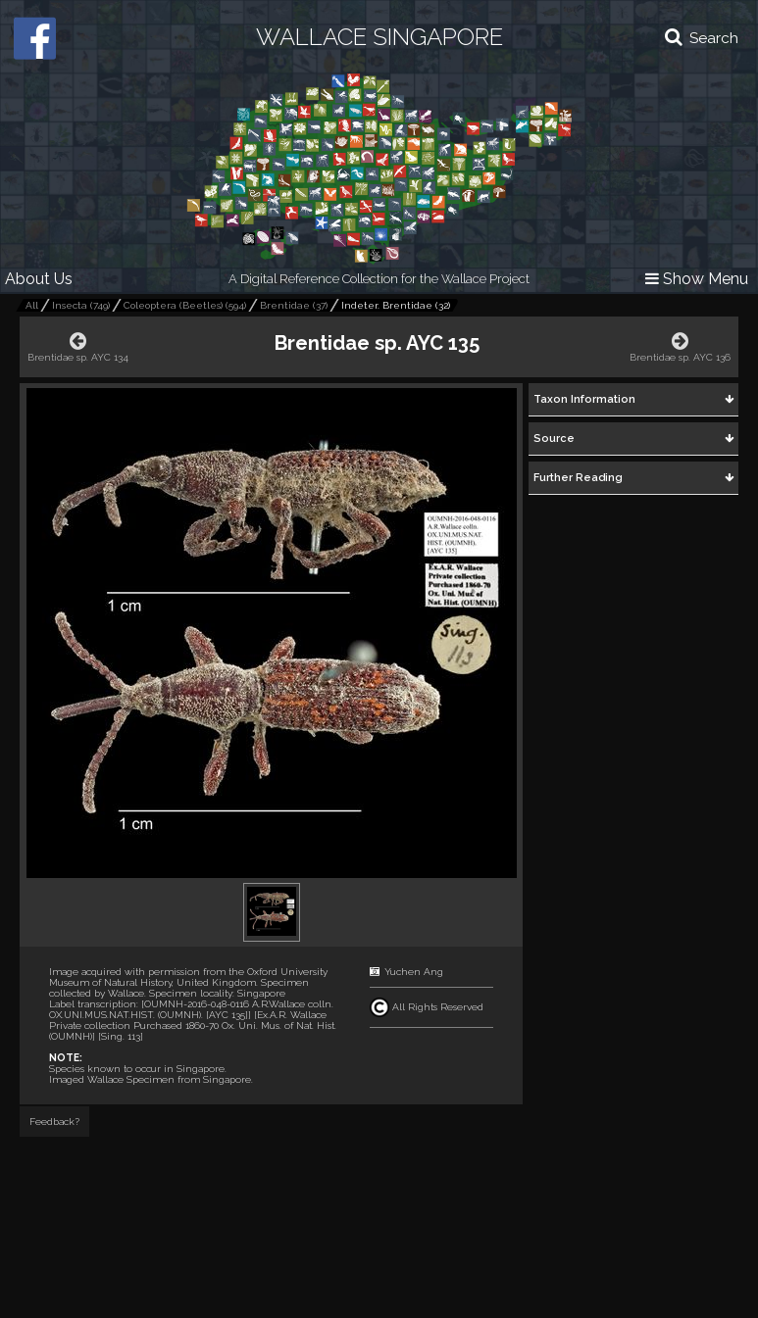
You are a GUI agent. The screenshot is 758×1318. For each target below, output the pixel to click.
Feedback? (54, 1121)
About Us (39, 278)
